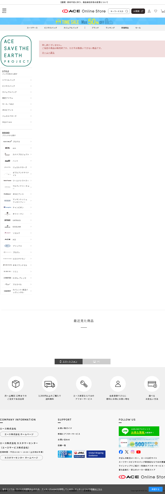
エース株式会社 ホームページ (19, 434)
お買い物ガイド (65, 428)
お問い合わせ (64, 439)
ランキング (110, 27)
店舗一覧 (62, 445)
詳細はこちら (96, 489)
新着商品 (125, 27)
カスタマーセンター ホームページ (21, 457)
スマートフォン (68, 361)
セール (138, 27)
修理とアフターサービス (69, 434)
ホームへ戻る (48, 52)
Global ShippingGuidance (96, 454)
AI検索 (136, 11)
